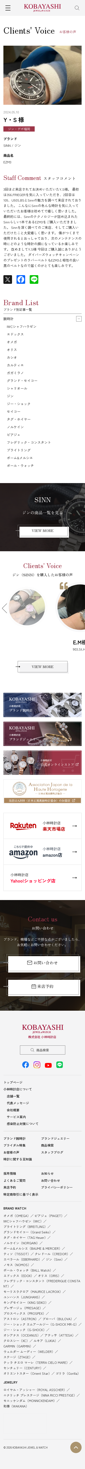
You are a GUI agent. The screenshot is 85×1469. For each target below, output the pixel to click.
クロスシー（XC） (16, 1340)
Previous (7, 608)
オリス (12, 349)
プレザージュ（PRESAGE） (23, 1308)
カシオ (12, 357)
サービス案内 (16, 1117)
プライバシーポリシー (57, 1187)
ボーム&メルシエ (20, 457)
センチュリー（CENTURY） (23, 1368)
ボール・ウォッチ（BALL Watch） (28, 1270)
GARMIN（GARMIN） (18, 1346)
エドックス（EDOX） (18, 1275)
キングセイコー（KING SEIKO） (25, 1302)
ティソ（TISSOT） (17, 1254)
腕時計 (8, 318)
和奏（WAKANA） (16, 1406)
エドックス (15, 334)
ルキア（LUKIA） (46, 1340)
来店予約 (42, 986)
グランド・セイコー (22, 380)
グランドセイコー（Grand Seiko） (27, 1232)
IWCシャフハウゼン (21, 326)
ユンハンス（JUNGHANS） (22, 1297)
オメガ (12, 341)
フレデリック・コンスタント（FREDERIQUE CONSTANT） (41, 1283)
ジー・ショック (19, 403)
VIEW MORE (42, 530)
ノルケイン (15, 426)
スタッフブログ (52, 1152)
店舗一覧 (13, 1096)
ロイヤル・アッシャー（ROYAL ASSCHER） (35, 1389)
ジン (10, 396)
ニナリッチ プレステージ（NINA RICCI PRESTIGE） (40, 1395)
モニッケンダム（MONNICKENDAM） (29, 1400)
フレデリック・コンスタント (29, 442)
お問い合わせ (42, 962)
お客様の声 (11, 1152)
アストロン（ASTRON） (20, 1319)
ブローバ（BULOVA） (58, 1319)
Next (78, 608)
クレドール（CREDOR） (52, 1254)
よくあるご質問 (14, 1180)
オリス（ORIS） (49, 1275)
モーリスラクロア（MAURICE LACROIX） (33, 1291)
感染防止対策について (23, 1123)
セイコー (13, 411)
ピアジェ (13, 434)
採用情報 (9, 1173)
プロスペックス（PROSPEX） (24, 1313)
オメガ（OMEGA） (16, 1215)
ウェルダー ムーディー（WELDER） (29, 1351)
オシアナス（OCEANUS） (21, 1335)
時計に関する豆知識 (17, 1159)
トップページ (12, 1082)
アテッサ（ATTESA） (59, 1335)
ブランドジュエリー (55, 1138)
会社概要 (13, 1110)
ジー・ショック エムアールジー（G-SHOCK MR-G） (40, 1324)
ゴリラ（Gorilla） (68, 1373)
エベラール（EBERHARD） (22, 1259)
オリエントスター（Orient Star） (27, 1373)
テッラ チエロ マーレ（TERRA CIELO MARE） (36, 1362)
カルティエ (15, 365)
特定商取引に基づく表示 (20, 1194)
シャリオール (17, 388)
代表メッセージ (18, 1103)
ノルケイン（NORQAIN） (21, 1243)
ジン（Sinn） (55, 1259)
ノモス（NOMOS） (17, 1264)
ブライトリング (19, 450)
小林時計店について (17, 1089)
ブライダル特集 (14, 1145)
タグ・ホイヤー (19, 419)
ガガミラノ (15, 372)
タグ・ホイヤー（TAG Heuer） (25, 1237)
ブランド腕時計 (14, 1138)
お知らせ (47, 1173)
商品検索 (42, 1050)
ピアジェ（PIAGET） (49, 1215)
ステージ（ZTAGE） (17, 1357)
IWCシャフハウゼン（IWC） (23, 1221)
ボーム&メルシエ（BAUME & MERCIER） (32, 1248)
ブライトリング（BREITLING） (25, 1226)
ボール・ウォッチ (20, 465)
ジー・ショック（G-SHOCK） (24, 1329)
